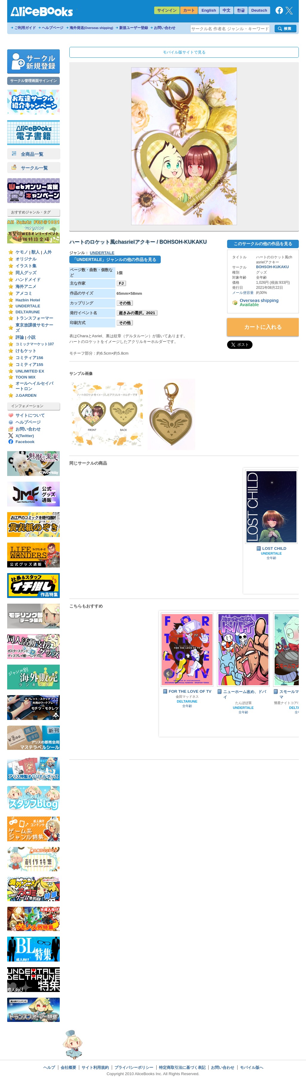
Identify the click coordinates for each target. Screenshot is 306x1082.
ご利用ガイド (25, 28)
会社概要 (68, 1067)
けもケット (26, 351)
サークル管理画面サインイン (33, 81)
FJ (121, 283)
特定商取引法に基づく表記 (182, 1067)
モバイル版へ (251, 1067)
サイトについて (30, 415)
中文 (226, 10)
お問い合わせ (164, 28)
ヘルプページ (52, 28)
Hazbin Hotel (28, 300)
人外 (47, 252)
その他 (125, 303)
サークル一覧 (30, 167)
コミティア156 (29, 357)
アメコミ (24, 293)
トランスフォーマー (34, 318)
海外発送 (91, 28)
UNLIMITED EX (30, 371)
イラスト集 (26, 266)
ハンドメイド (28, 279)
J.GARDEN (26, 395)
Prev (168, 673)
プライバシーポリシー (133, 1067)
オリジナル (26, 259)
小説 (31, 337)
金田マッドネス (187, 696)
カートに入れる (263, 327)
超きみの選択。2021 (137, 313)
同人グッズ (26, 273)
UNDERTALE (28, 306)
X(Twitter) (25, 436)
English (208, 10)
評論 (20, 337)
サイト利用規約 (95, 1067)
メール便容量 (243, 293)
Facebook (25, 441)
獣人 (35, 252)
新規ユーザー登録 (133, 28)
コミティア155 (29, 364)
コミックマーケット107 (35, 344)
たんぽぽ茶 (243, 703)
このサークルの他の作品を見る (263, 243)
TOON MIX (26, 377)
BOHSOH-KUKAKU (272, 267)
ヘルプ (49, 1067)
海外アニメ (26, 286)
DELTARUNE (28, 312)
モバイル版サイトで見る (184, 52)
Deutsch (259, 10)
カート (189, 10)
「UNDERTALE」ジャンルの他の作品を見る (114, 259)
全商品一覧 (27, 154)
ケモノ (22, 252)
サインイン (167, 10)
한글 (241, 10)
